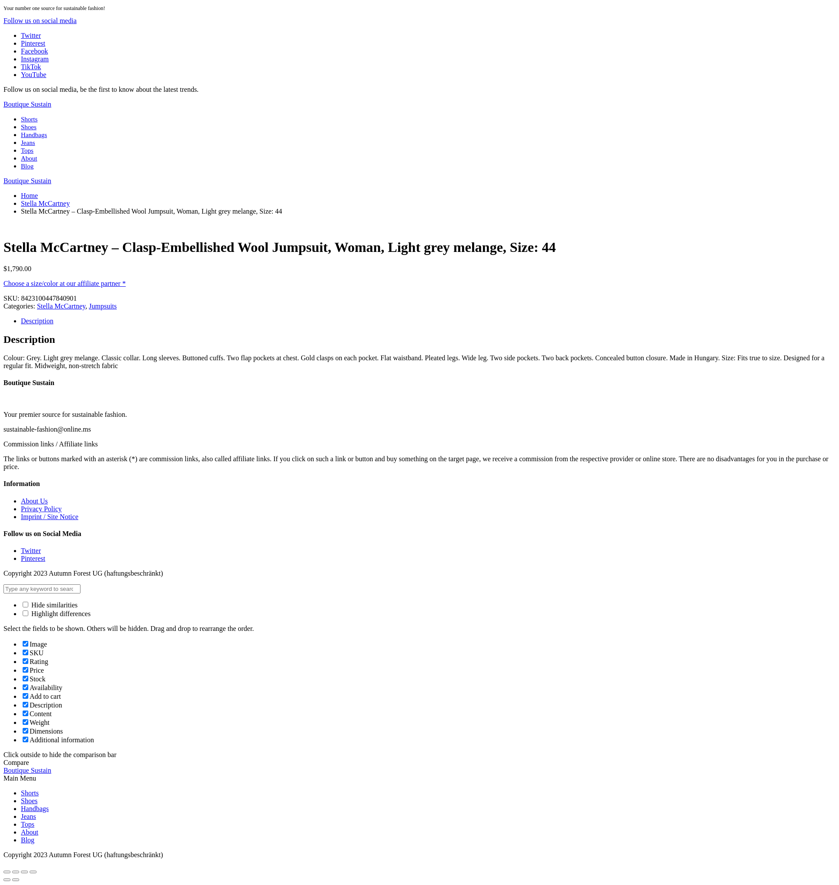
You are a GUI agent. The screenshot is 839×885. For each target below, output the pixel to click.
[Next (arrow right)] (15, 879)
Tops (27, 150)
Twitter (31, 550)
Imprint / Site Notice (49, 516)
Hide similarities (50, 605)
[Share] (15, 872)
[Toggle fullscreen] (24, 872)
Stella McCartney (45, 203)
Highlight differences (57, 613)
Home (29, 195)
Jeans (28, 142)
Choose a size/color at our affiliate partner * (64, 283)
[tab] (428, 321)
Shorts (29, 119)
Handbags (34, 134)
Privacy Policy (41, 509)
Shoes (29, 127)
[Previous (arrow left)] (6, 879)
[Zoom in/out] (33, 872)
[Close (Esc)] (6, 872)
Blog (27, 166)
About (29, 158)
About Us (34, 501)
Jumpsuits (103, 306)
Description (37, 321)
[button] (40, 20)
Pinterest (33, 558)
